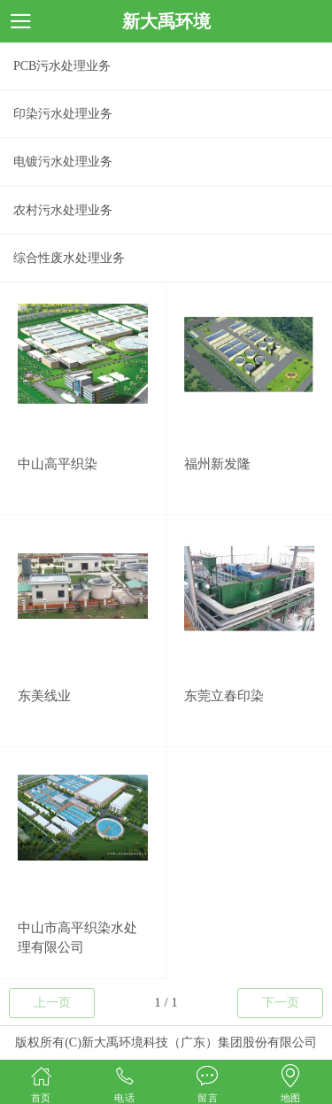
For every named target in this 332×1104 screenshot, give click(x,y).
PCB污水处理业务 (62, 66)
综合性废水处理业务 (69, 258)
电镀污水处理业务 (62, 161)
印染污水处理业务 (62, 113)
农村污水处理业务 (62, 210)
